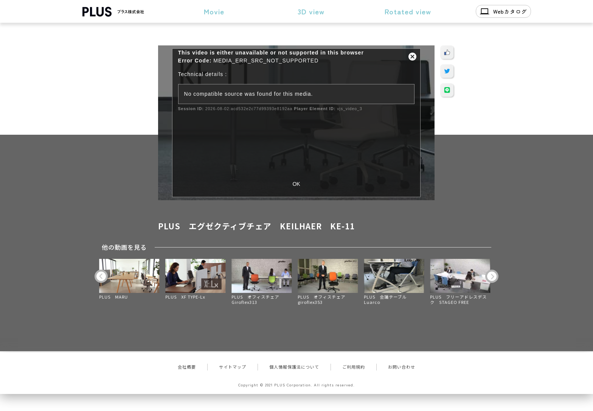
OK (296, 184)
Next (491, 276)
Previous (101, 276)
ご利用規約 (353, 367)
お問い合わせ (401, 367)
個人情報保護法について (294, 367)
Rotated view (408, 11)
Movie (214, 11)
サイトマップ (232, 367)
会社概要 (187, 367)
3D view (311, 11)
